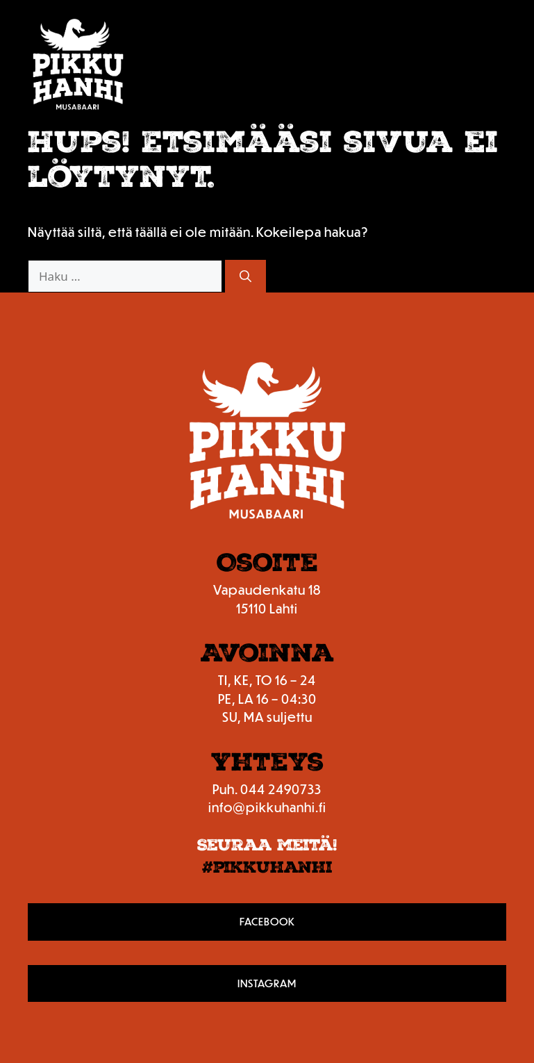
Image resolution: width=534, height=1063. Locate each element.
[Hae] (245, 276)
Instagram (267, 983)
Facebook (267, 921)
